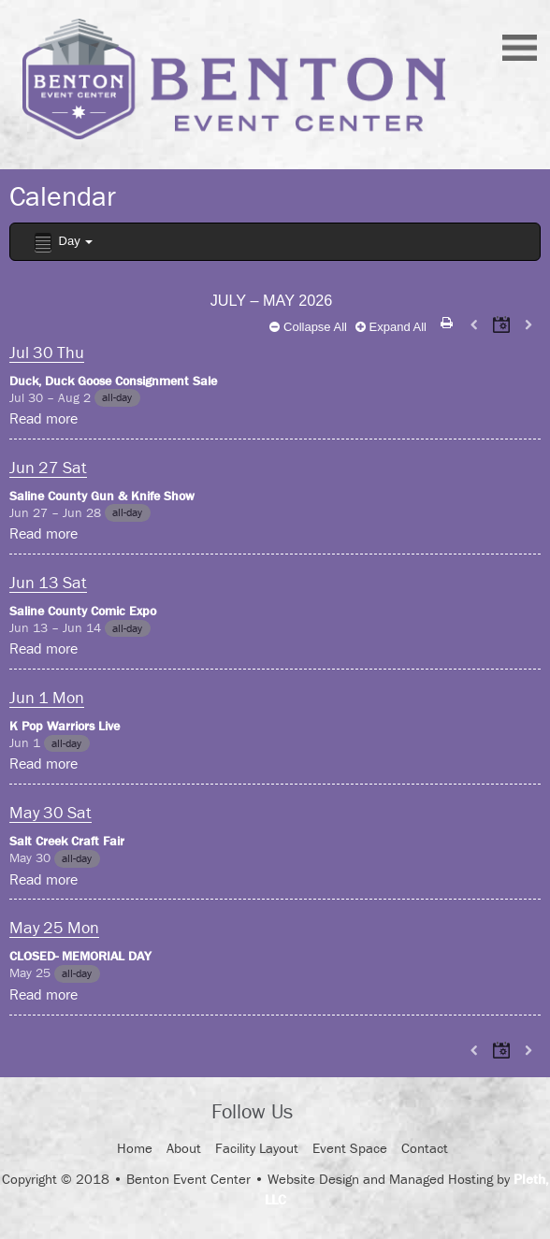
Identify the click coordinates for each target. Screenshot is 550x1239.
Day (62, 242)
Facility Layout (256, 1148)
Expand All (391, 327)
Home (134, 1148)
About (183, 1148)
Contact (424, 1148)
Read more (43, 418)
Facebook (324, 1113)
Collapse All (308, 327)
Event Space (349, 1148)
